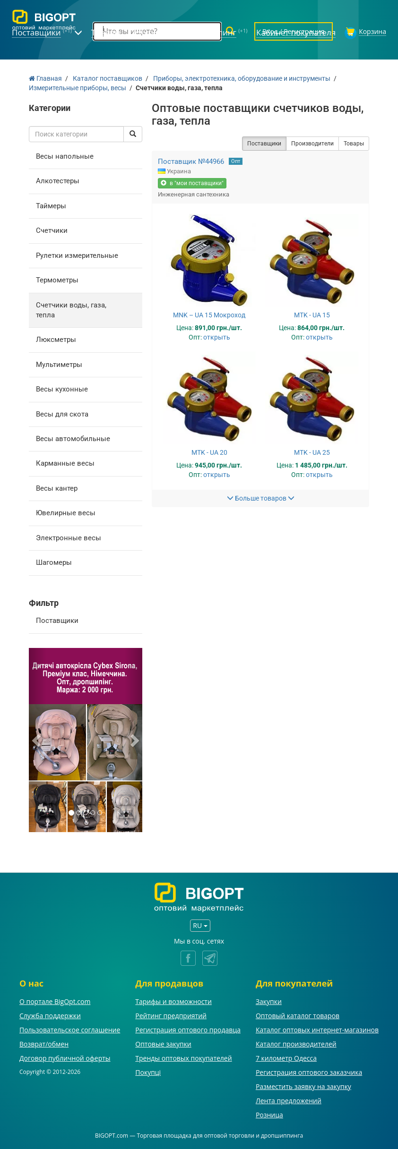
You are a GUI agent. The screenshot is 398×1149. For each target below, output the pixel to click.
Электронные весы (68, 538)
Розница (269, 1114)
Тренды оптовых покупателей (183, 1058)
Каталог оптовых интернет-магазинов (317, 1029)
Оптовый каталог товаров (297, 1015)
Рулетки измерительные (77, 255)
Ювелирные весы (65, 513)
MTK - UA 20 (209, 452)
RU (200, 925)
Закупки (269, 1001)
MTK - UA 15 (312, 315)
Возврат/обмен (44, 1043)
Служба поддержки (50, 1015)
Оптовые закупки (163, 1043)
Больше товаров (260, 498)
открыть (216, 337)
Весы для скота (62, 414)
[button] (37, 740)
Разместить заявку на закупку (303, 1086)
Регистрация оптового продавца (188, 1029)
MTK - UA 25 (312, 452)
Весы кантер (57, 488)
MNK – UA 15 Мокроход (209, 315)
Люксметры (56, 339)
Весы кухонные (62, 389)
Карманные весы (65, 463)
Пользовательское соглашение (69, 1029)
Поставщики (57, 620)
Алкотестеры (57, 181)
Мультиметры (59, 364)
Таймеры (51, 206)
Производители (312, 143)
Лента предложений (288, 1100)
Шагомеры (54, 562)
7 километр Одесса (286, 1058)
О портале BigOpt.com (54, 1001)
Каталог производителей (296, 1043)
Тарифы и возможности (173, 1001)
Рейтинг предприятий (171, 1015)
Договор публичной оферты (65, 1058)
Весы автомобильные (73, 438)
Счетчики (52, 230)
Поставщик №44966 (191, 161)
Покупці (148, 1072)
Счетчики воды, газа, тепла (71, 310)
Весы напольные (65, 156)
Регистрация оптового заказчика (309, 1072)
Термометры (57, 280)
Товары (354, 143)
